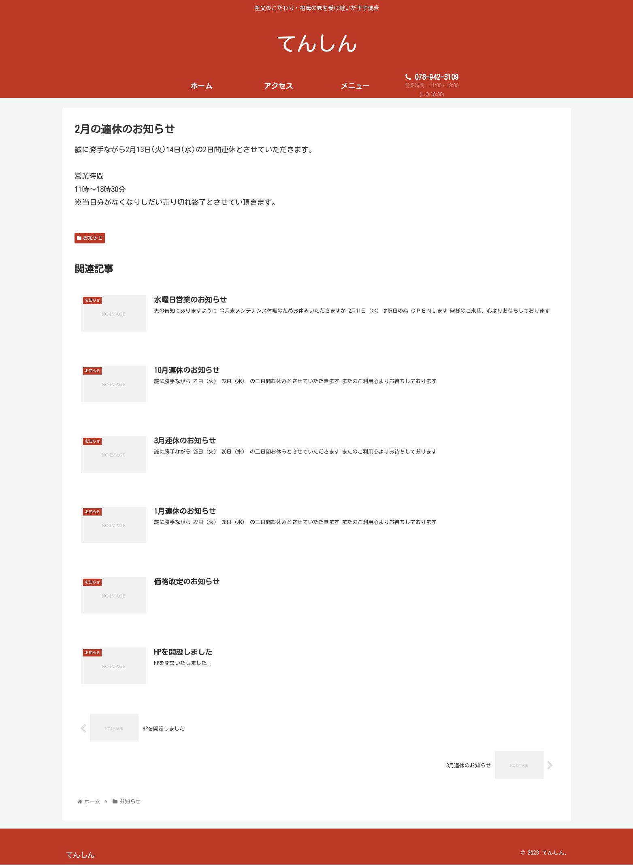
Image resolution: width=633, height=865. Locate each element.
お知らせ (90, 238)
